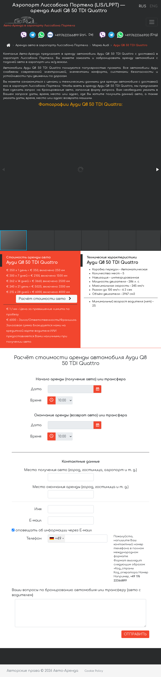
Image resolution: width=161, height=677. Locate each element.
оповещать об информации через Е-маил (52, 530)
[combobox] (56, 538)
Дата (36, 389)
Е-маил (35, 520)
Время (35, 400)
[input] (71, 389)
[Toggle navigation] (152, 22)
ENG (153, 6)
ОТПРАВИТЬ (135, 634)
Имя (38, 509)
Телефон (34, 538)
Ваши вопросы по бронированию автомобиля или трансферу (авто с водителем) (76, 592)
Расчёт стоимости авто (45, 299)
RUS (142, 6)
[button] (157, 169)
